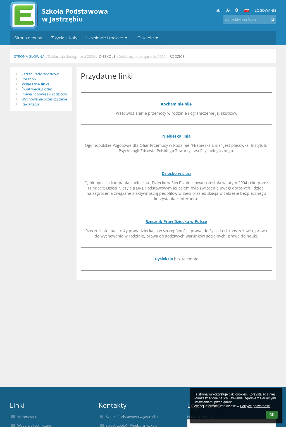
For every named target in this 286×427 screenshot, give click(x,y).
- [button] (228, 10)
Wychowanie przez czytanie (44, 99)
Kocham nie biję (176, 104)
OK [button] (272, 415)
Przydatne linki (35, 84)
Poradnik (29, 78)
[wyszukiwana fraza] (249, 20)
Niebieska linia (176, 136)
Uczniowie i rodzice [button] (107, 37)
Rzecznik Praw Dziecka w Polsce (176, 221)
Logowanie (265, 10)
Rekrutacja (30, 104)
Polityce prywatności (255, 406)
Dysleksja (164, 259)
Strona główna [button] (28, 37)
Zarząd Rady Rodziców (40, 73)
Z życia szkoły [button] (64, 37)
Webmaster (27, 416)
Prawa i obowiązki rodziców (44, 94)
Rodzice (177, 56)
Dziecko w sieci (176, 173)
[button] (246, 10)
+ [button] (219, 10)
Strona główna (29, 56)
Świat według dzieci (37, 89)
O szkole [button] (148, 37)
